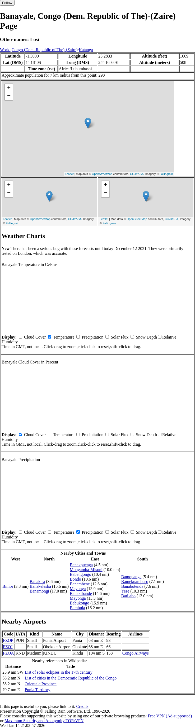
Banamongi (39, 591)
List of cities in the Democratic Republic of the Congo (71, 678)
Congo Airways (135, 653)
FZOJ (7, 646)
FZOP (8, 640)
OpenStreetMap (102, 174)
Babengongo (80, 574)
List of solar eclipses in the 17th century (58, 672)
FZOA (8, 653)
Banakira (37, 581)
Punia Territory (37, 689)
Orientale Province (40, 684)
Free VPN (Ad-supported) (170, 716)
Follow (7, 3)
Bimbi (7, 586)
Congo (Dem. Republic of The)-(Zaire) (45, 49)
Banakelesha (40, 586)
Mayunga (78, 588)
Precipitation (92, 337)
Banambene (80, 584)
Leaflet (69, 174)
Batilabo (128, 596)
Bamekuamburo (134, 581)
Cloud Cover (35, 337)
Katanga (86, 49)
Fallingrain (166, 174)
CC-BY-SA (137, 174)
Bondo (75, 579)
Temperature (64, 337)
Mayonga (78, 598)
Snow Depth (146, 337)
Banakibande (81, 593)
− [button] (9, 96)
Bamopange (131, 576)
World (5, 49)
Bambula (77, 608)
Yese (125, 591)
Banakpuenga (81, 565)
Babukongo (79, 603)
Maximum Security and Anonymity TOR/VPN (43, 720)
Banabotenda (132, 586)
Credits (82, 706)
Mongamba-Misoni (86, 569)
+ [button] (9, 88)
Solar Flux (119, 337)
